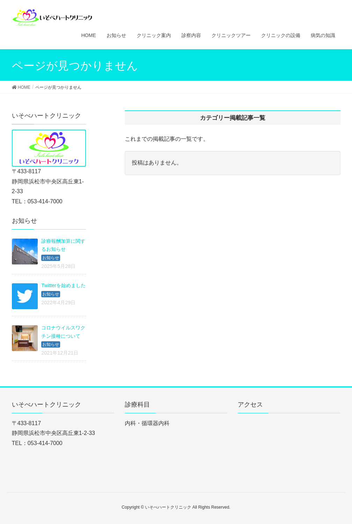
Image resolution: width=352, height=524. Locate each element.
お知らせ (50, 258)
